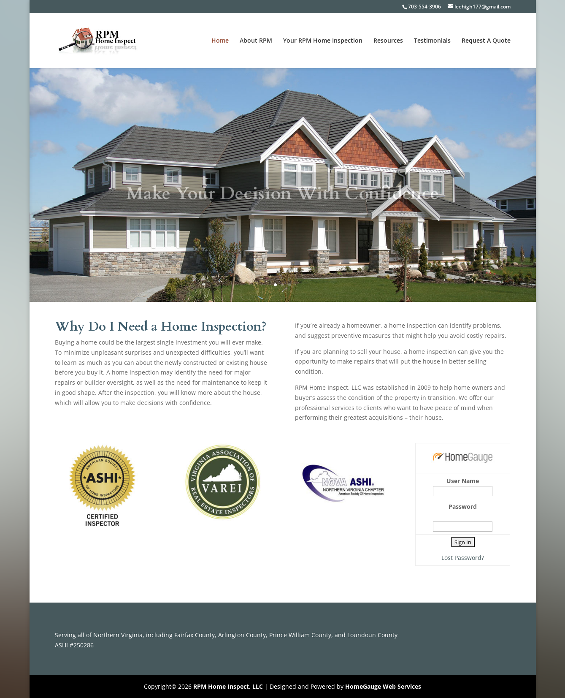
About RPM (256, 41)
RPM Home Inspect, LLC (228, 686)
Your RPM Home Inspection (322, 41)
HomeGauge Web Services (383, 686)
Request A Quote (486, 41)
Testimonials (432, 41)
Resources (388, 41)
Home (220, 41)
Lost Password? (462, 558)
